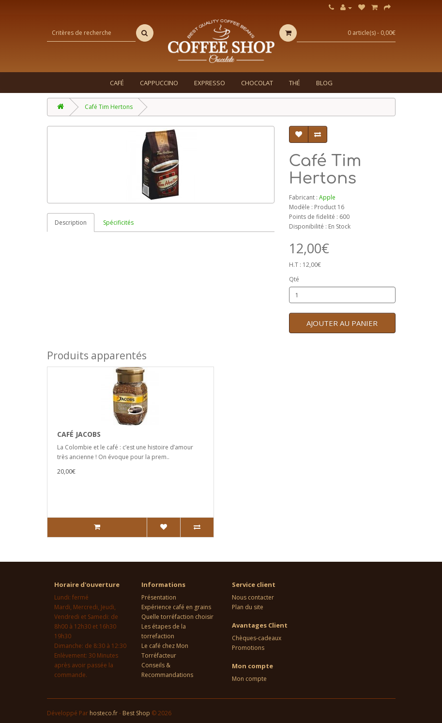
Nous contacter (253, 597)
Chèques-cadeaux (256, 638)
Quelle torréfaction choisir (177, 617)
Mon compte (249, 679)
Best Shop (136, 713)
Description (71, 222)
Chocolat (257, 82)
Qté (294, 279)
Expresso (209, 82)
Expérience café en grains (176, 607)
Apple (327, 197)
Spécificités (118, 222)
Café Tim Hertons (109, 107)
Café (117, 82)
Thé (294, 82)
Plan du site (247, 607)
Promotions (248, 648)
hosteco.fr (104, 713)
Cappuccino (159, 82)
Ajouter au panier (342, 323)
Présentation (158, 597)
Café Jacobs (79, 434)
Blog (324, 82)
